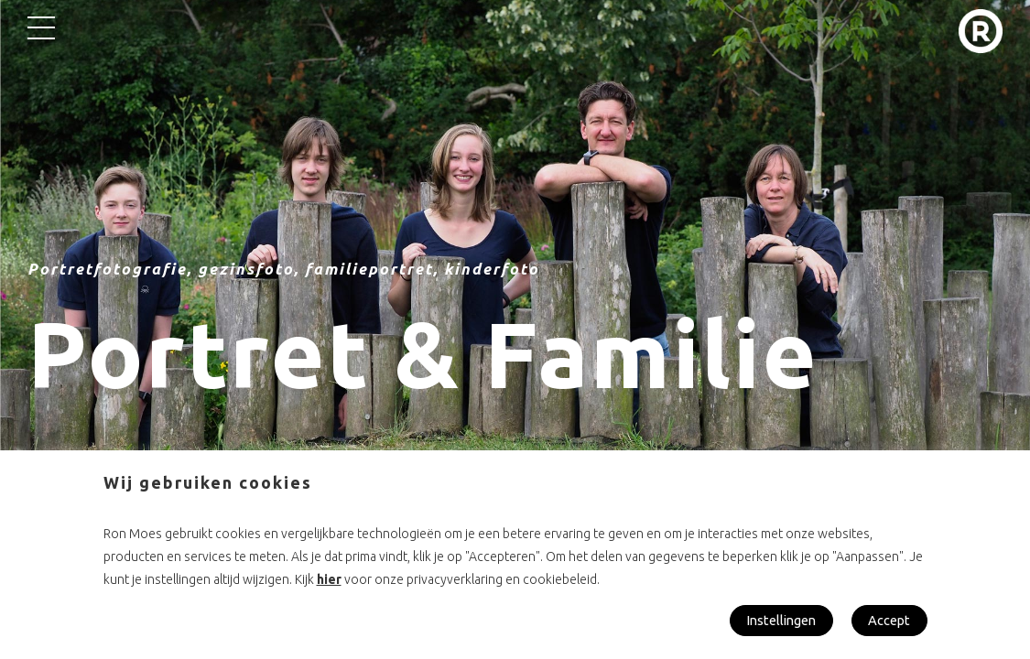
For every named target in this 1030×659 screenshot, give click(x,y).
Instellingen (775, 620)
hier (329, 578)
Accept (888, 620)
